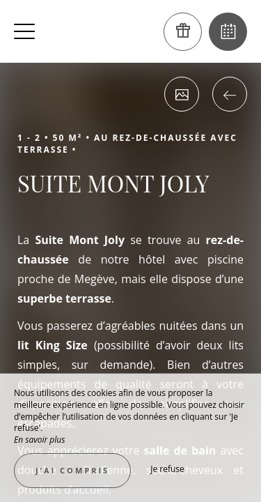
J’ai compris (72, 470)
